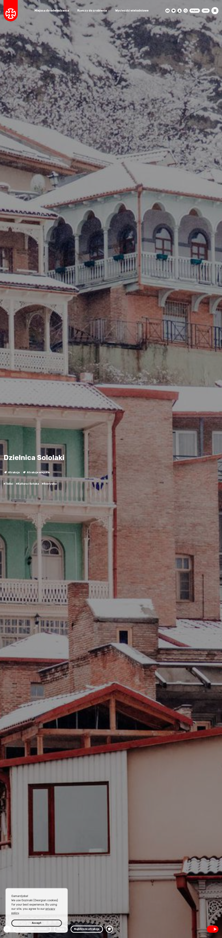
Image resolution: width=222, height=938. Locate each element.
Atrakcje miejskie (36, 472)
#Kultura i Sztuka (27, 483)
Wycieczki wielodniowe (132, 10)
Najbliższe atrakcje (86, 929)
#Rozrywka (49, 483)
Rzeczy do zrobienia (92, 10)
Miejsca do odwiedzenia (51, 10)
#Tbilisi (8, 483)
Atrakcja (12, 472)
